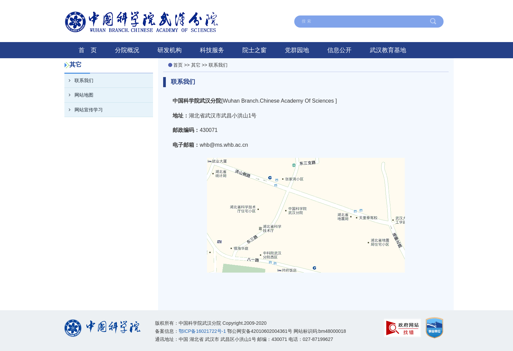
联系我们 (360, 7)
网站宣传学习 (83, 110)
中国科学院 (428, 7)
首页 (178, 65)
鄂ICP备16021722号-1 (202, 331)
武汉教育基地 (388, 50)
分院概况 (127, 50)
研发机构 (169, 50)
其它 (196, 65)
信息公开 (339, 50)
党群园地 (297, 50)
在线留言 (290, 7)
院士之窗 (254, 50)
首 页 (88, 50)
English (392, 7)
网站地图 (325, 7)
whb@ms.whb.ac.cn (224, 145)
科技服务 (212, 50)
